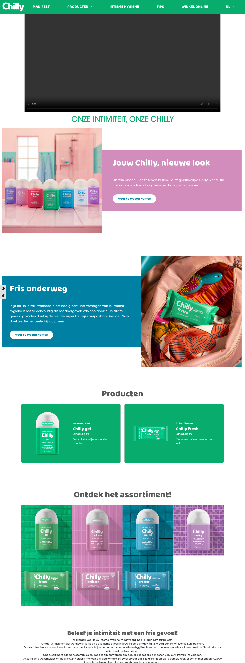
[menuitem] (230, 7)
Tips (160, 7)
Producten (77, 7)
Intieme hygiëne (124, 7)
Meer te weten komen (134, 198)
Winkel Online (195, 7)
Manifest (41, 7)
